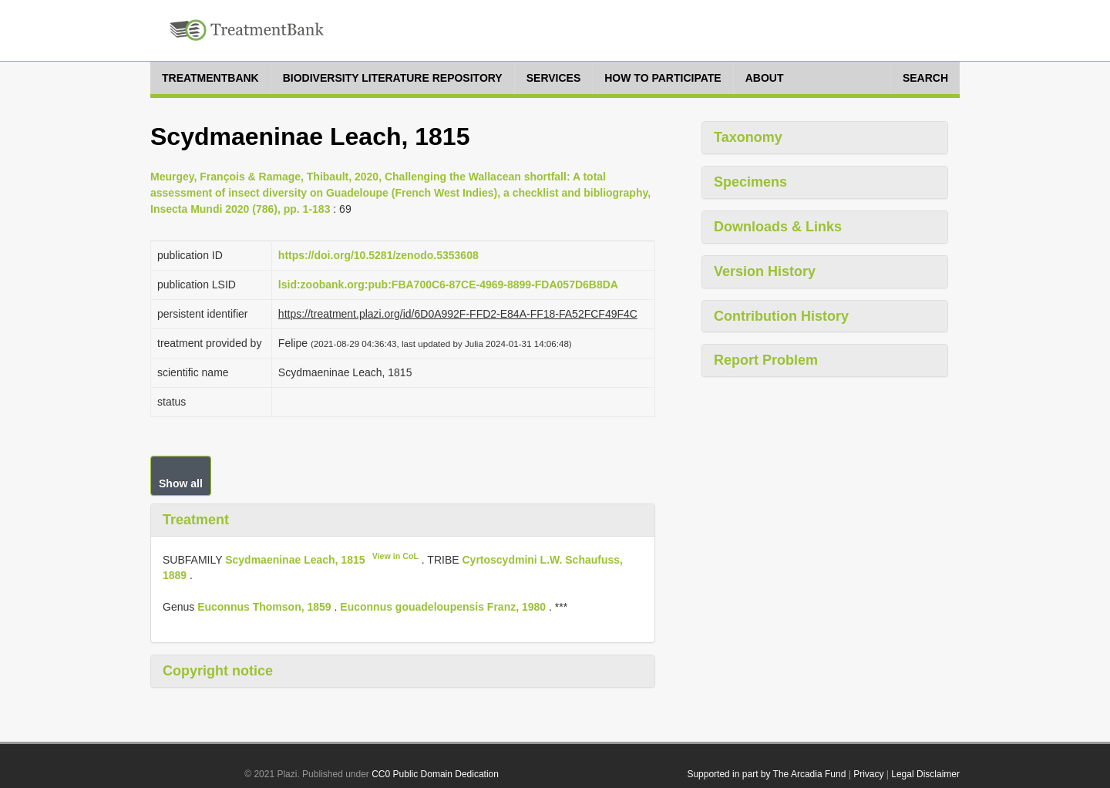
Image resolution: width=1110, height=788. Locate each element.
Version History (765, 271)
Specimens (750, 182)
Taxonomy (748, 137)
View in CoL (395, 556)
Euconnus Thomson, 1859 (264, 607)
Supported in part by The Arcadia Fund (766, 774)
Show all (181, 483)
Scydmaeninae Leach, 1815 (295, 559)
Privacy (868, 774)
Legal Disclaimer (925, 774)
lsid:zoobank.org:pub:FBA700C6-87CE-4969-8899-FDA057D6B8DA (448, 284)
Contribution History (781, 316)
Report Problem (766, 360)
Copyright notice (218, 671)
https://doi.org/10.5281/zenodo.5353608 (378, 255)
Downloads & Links (778, 226)
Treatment (196, 519)
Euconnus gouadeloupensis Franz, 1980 (443, 607)
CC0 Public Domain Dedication (435, 774)
